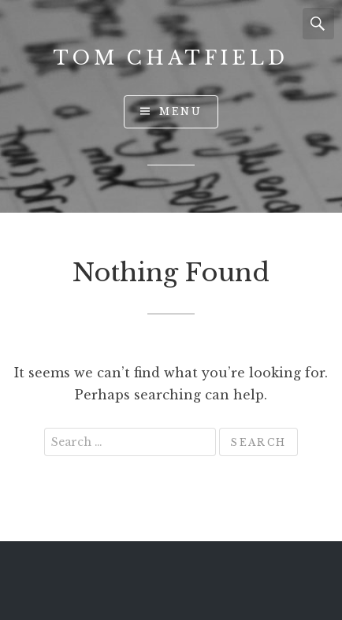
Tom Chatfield (171, 57)
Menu (180, 111)
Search (318, 23)
